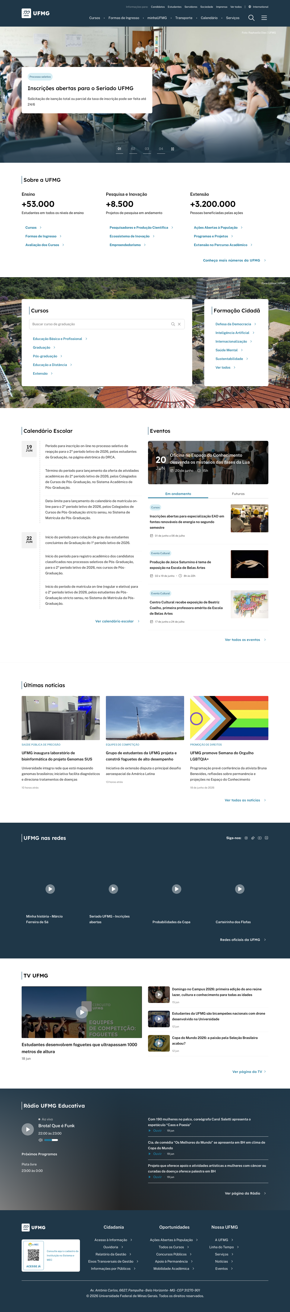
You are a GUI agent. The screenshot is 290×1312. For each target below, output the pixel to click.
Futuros (238, 494)
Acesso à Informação (110, 1240)
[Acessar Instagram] (246, 838)
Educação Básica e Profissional (60, 339)
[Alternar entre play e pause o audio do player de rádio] (28, 1129)
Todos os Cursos (171, 1247)
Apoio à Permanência (171, 1261)
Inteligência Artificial (235, 333)
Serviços (232, 18)
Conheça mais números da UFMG (235, 260)
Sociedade (206, 6)
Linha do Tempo (221, 1247)
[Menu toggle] (264, 18)
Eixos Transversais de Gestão (110, 1261)
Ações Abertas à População (171, 1240)
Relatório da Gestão (111, 1254)
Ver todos (236, 6)
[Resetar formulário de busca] (179, 324)
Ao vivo (45, 1119)
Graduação (44, 347)
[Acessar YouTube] (260, 838)
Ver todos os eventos (246, 640)
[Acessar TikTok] (253, 838)
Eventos (221, 1269)
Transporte (183, 18)
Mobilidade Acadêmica (171, 1269)
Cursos (94, 18)
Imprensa (221, 6)
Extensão (43, 373)
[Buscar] (173, 324)
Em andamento (178, 494)
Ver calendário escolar (117, 621)
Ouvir (155, 1130)
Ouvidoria (110, 1247)
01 (119, 149)
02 (133, 149)
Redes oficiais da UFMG (243, 940)
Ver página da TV (249, 1072)
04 (161, 149)
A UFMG (221, 1240)
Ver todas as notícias (246, 800)
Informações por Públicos (111, 1269)
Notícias (221, 1261)
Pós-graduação (48, 356)
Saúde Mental (230, 350)
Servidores (190, 6)
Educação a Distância (53, 365)
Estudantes (174, 6)
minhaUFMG (157, 18)
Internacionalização (234, 341)
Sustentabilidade (232, 359)
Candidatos (158, 6)
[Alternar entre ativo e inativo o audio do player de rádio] (40, 1140)
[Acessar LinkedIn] (266, 838)
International (258, 6)
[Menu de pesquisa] (251, 18)
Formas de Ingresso (124, 18)
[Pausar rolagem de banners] (172, 149)
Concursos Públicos (171, 1254)
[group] (50, 889)
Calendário (209, 18)
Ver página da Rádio (246, 1193)
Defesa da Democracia (236, 324)
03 (147, 149)
